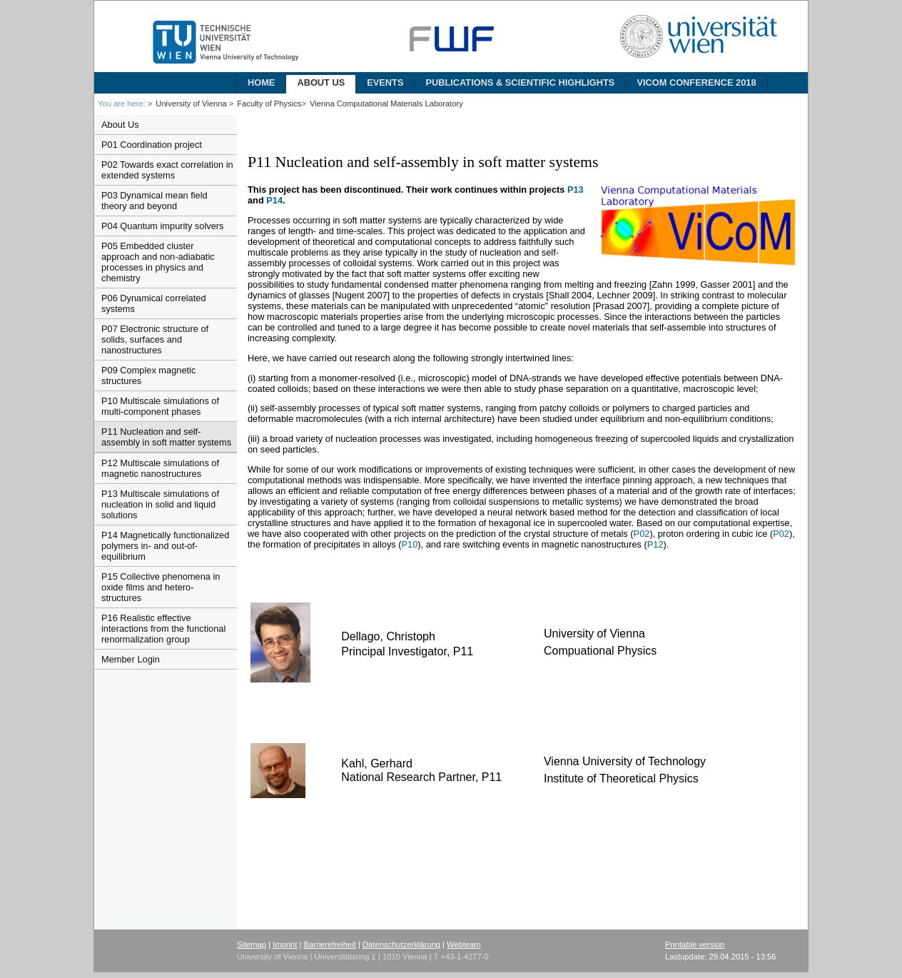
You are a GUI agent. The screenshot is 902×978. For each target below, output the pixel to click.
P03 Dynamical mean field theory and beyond (154, 200)
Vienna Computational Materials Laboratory (386, 103)
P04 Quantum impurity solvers (162, 226)
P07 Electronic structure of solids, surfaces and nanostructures (154, 339)
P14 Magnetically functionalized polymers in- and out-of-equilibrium (165, 546)
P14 (274, 200)
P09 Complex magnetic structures (148, 375)
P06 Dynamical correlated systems (153, 303)
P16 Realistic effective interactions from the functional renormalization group (163, 628)
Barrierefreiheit (330, 944)
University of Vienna (192, 103)
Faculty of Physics (269, 103)
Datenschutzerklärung (401, 944)
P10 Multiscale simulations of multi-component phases (160, 406)
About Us (321, 82)
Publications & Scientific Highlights (519, 82)
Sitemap (251, 944)
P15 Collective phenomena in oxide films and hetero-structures (160, 587)
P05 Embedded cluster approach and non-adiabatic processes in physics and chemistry (158, 262)
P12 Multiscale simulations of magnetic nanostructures (160, 468)
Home (261, 82)
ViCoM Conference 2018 (696, 82)
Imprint (285, 944)
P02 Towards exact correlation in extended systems (167, 170)
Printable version (694, 944)
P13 (575, 189)
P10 (410, 544)
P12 (655, 544)
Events (385, 82)
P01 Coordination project (151, 144)
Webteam (464, 944)
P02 (642, 533)
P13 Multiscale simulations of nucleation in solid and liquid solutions (160, 504)
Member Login (130, 659)
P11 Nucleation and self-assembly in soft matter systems (166, 437)
